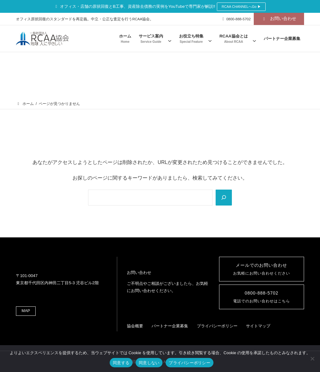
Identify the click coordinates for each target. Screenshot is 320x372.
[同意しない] (312, 358)
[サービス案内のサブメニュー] (170, 38)
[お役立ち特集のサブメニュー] (210, 38)
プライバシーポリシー (189, 362)
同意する (121, 362)
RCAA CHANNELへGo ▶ (241, 6)
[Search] (223, 195)
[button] (279, 19)
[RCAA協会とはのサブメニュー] (254, 38)
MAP (26, 305)
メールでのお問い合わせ (261, 265)
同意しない (149, 362)
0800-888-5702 (261, 295)
